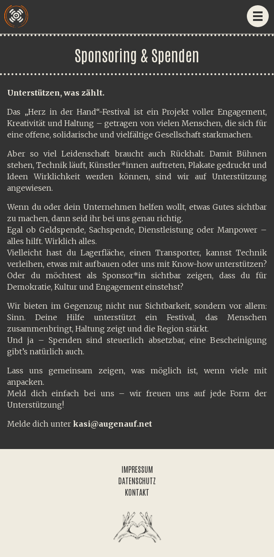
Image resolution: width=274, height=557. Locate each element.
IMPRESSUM (137, 469)
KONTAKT (137, 492)
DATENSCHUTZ (137, 480)
